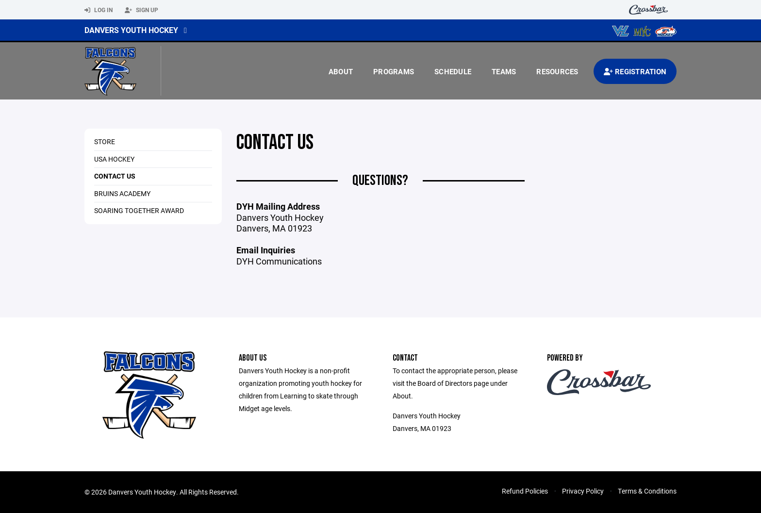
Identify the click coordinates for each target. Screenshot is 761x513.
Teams (504, 71)
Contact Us (114, 176)
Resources (557, 71)
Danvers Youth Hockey (131, 30)
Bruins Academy (122, 193)
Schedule (452, 71)
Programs (393, 71)
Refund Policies (525, 491)
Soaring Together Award (139, 210)
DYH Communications (279, 261)
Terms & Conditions (647, 491)
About (341, 71)
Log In (98, 10)
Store (104, 141)
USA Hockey (114, 159)
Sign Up (141, 10)
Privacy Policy (583, 491)
